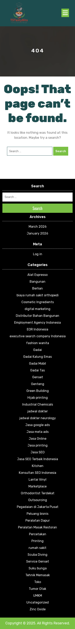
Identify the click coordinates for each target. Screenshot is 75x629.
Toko (37, 582)
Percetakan (37, 534)
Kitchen (37, 466)
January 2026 (37, 233)
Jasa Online (37, 438)
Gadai (37, 350)
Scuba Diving (37, 555)
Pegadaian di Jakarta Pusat (37, 507)
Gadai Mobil (37, 363)
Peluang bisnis (37, 514)
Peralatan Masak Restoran (37, 527)
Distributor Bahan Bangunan (37, 316)
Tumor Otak (37, 589)
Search (60, 151)
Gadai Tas (37, 370)
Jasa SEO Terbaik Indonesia (37, 459)
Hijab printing (37, 398)
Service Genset (37, 561)
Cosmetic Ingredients (37, 302)
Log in (37, 254)
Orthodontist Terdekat (37, 493)
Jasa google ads (37, 425)
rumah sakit (37, 548)
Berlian (37, 288)
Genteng (37, 384)
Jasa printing (38, 445)
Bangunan (37, 281)
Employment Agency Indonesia (37, 322)
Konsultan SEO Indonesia (37, 473)
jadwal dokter (37, 411)
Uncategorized (37, 602)
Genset (37, 377)
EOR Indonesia (37, 329)
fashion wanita (37, 343)
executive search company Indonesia (38, 336)
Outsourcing (37, 500)
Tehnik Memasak (37, 575)
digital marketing (37, 309)
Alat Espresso (37, 275)
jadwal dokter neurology (37, 418)
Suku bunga (38, 568)
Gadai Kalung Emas (37, 357)
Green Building (37, 391)
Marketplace (37, 486)
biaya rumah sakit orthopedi (38, 295)
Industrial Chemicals (37, 404)
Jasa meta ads (38, 432)
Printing (37, 541)
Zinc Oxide (38, 609)
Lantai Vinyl (37, 479)
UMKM (37, 595)
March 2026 (38, 226)
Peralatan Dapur (37, 520)
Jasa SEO (38, 452)
